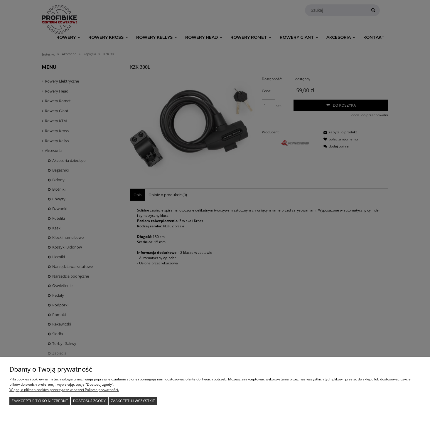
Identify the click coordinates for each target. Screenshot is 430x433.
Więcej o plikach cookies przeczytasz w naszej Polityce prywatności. (64, 389)
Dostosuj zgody (89, 401)
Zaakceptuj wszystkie (133, 401)
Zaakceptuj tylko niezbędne (39, 401)
